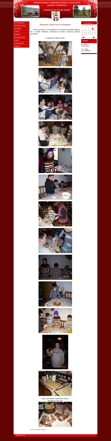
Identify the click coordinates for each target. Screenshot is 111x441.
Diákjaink (17, 34)
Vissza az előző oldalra (37, 429)
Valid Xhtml (19, 435)
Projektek (17, 46)
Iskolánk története (20, 25)
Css (24, 435)
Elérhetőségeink (19, 23)
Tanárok (16, 31)
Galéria (16, 40)
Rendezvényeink (19, 37)
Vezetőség (17, 28)
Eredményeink (19, 43)
